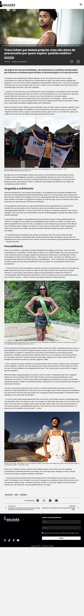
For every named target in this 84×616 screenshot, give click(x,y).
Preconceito (8, 495)
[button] (37, 500)
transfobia (23, 495)
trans (16, 495)
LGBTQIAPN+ (9, 57)
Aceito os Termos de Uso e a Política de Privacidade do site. (61, 533)
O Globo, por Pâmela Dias (19, 61)
